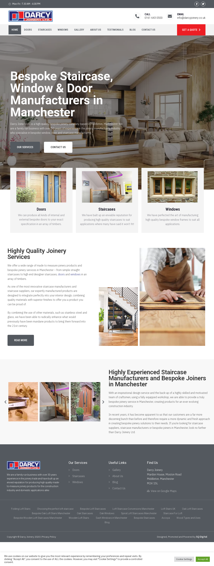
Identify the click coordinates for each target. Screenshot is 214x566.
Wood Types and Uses (188, 542)
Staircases (45, 29)
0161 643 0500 (154, 17)
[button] (25, 147)
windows (75, 274)
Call (147, 14)
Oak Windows (107, 537)
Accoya (166, 542)
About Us (95, 29)
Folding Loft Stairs (20, 533)
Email (180, 14)
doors (61, 274)
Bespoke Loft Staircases (93, 533)
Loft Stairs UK (168, 533)
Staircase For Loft (172, 537)
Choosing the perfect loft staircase (55, 533)
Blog (133, 29)
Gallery (79, 29)
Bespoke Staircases (144, 542)
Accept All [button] (203, 559)
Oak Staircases (85, 537)
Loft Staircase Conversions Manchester (133, 533)
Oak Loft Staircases (192, 533)
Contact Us (148, 29)
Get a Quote (190, 29)
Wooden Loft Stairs (79, 542)
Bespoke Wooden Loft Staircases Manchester (38, 542)
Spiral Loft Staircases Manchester (139, 537)
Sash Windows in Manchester (111, 542)
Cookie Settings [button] (184, 559)
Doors (28, 29)
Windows (63, 29)
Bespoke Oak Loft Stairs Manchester (51, 537)
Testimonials (115, 29)
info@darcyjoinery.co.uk (191, 17)
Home (15, 29)
